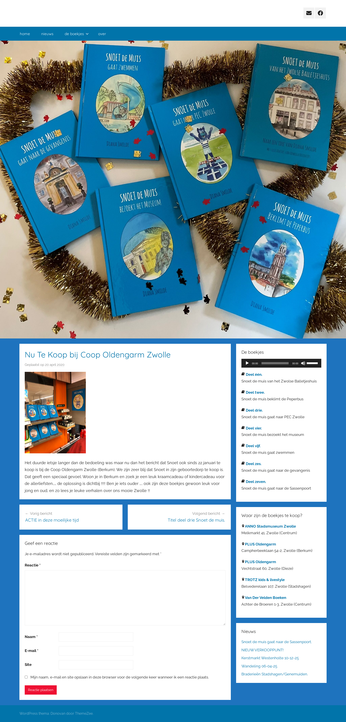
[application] (281, 363)
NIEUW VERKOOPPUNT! (262, 650)
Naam (31, 637)
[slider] (275, 363)
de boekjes (77, 33)
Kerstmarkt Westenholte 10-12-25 (270, 658)
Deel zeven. (256, 481)
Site (28, 664)
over (102, 33)
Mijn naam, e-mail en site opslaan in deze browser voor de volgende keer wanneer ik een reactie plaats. (119, 677)
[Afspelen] (247, 363)
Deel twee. (255, 392)
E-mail (31, 650)
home (25, 33)
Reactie (33, 565)
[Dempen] (303, 363)
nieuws (47, 33)
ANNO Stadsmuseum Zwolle (270, 526)
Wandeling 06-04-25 (259, 666)
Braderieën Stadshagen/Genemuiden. (274, 674)
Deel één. (254, 374)
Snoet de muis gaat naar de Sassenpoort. (276, 642)
